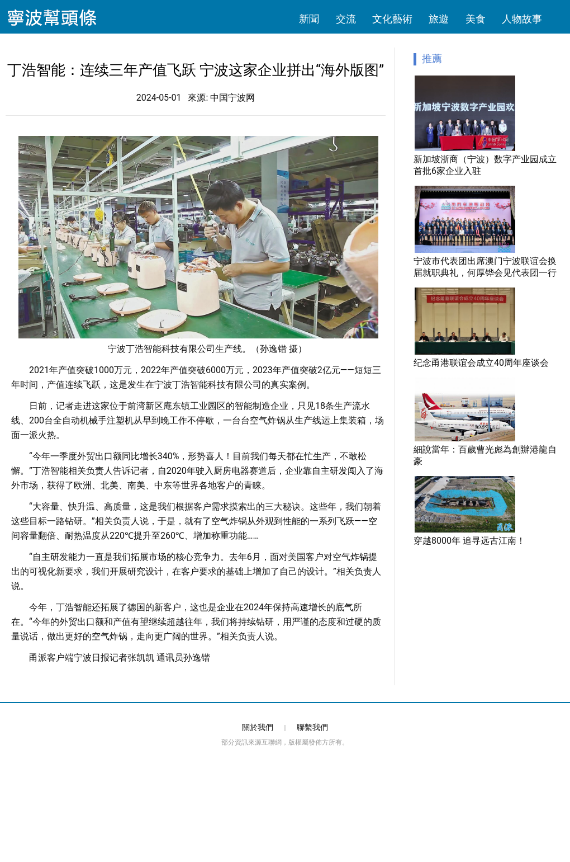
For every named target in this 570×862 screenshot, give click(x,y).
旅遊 (439, 19)
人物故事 (522, 19)
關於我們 (257, 727)
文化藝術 (392, 19)
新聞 (309, 19)
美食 (476, 19)
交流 (346, 19)
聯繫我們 (312, 727)
